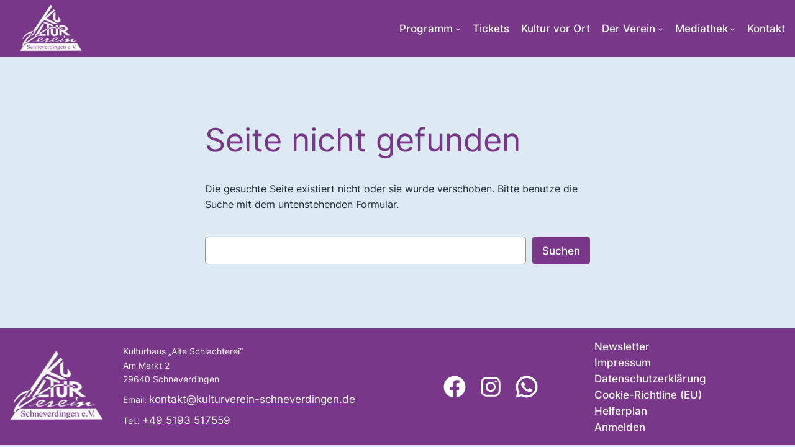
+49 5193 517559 (186, 420)
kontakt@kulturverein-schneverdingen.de (252, 399)
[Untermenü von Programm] (458, 29)
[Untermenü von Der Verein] (660, 29)
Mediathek (701, 28)
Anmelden (619, 427)
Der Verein (628, 28)
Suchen (561, 251)
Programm (426, 28)
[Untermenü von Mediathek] (732, 29)
